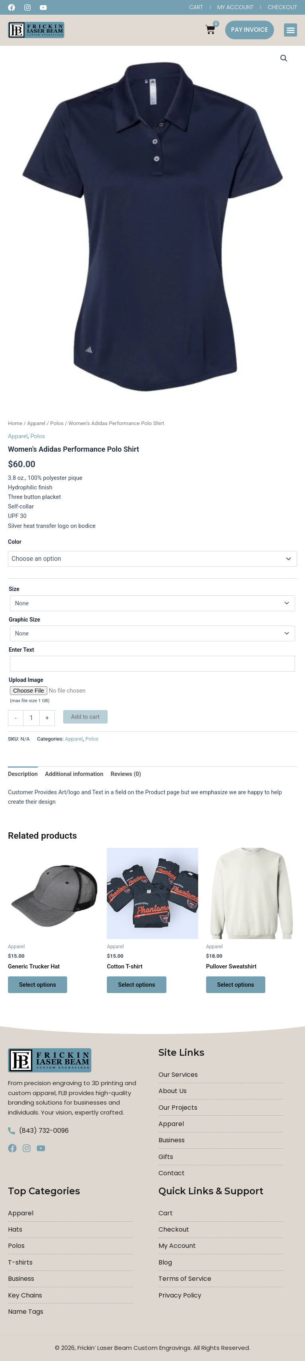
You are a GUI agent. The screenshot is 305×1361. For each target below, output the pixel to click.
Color (14, 542)
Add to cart (85, 716)
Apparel (36, 423)
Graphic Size (24, 619)
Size (14, 589)
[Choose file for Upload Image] (152, 690)
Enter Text (21, 650)
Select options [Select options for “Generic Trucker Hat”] (37, 984)
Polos (57, 423)
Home (15, 423)
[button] (290, 30)
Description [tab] (23, 774)
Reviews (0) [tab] (125, 774)
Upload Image (26, 680)
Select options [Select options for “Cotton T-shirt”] (136, 984)
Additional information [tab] (74, 774)
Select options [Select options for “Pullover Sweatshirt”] (235, 984)
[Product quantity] (31, 718)
